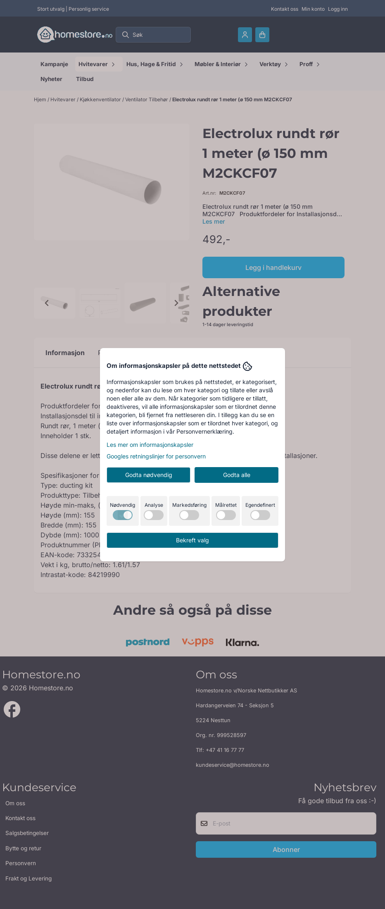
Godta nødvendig (148, 474)
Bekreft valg (192, 540)
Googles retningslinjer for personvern (156, 456)
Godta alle (236, 474)
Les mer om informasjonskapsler (150, 444)
